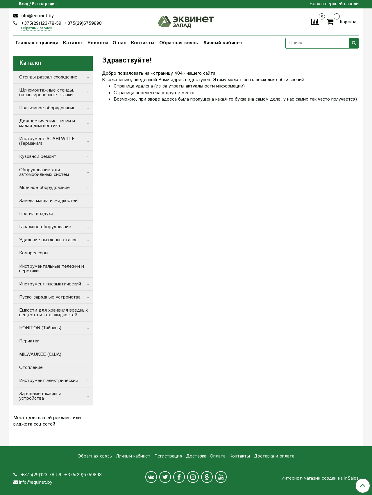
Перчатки (29, 341)
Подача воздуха (36, 213)
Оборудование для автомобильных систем (44, 172)
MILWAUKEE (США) (40, 354)
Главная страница (37, 43)
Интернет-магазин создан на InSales (320, 478)
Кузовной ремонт (37, 156)
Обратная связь (178, 43)
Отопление (31, 367)
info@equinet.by (36, 15)
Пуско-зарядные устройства (50, 297)
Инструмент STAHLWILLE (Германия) (47, 141)
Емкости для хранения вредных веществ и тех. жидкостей (53, 312)
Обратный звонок (36, 29)
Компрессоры (33, 253)
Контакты (143, 43)
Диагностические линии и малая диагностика (47, 123)
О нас (119, 43)
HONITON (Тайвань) (40, 328)
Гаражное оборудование (45, 227)
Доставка (196, 456)
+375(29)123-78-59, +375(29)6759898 (60, 23)
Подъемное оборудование (47, 108)
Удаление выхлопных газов (48, 240)
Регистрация (168, 456)
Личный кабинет (223, 43)
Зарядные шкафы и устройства (40, 396)
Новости (97, 43)
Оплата (218, 456)
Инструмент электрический (48, 380)
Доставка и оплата (274, 456)
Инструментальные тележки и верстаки (51, 268)
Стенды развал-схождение (48, 77)
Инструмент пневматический (50, 284)
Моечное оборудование (44, 187)
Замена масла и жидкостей (48, 200)
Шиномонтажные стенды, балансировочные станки (46, 92)
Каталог (73, 43)
